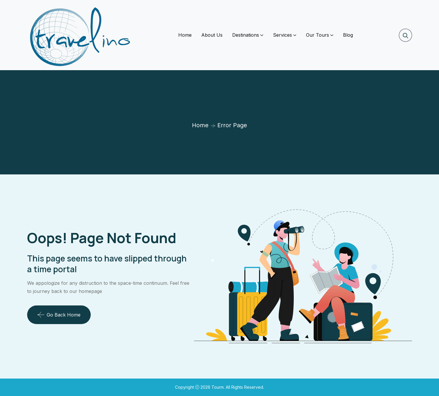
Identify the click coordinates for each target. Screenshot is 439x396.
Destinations (245, 35)
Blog (348, 35)
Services (282, 35)
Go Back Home (59, 314)
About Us (212, 35)
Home (185, 35)
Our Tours (317, 35)
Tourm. (218, 387)
